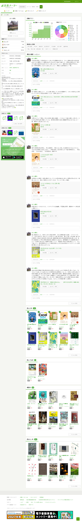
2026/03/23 (52, 137)
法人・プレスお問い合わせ (37, 502)
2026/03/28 (52, 107)
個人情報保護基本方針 (31, 499)
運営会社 (22, 499)
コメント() (45, 107)
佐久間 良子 (47, 46)
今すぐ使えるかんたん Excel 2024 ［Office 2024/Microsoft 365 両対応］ (59, 97)
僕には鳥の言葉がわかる (47, 69)
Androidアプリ (23, 504)
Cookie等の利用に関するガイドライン (47, 499)
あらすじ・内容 (53, 73)
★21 (41, 294)
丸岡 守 (50, 478)
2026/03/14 (52, 195)
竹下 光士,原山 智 (52, 426)
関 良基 (71, 406)
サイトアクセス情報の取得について (65, 499)
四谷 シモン (40, 426)
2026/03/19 (52, 167)
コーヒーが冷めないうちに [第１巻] (50, 183)
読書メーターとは (24, 497)
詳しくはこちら (7, 144)
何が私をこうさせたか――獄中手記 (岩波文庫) (42, 456)
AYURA (35, 46)
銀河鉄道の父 (51, 403)
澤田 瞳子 (71, 458)
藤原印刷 (66, 46)
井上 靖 (60, 458)
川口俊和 (53, 46)
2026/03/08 (52, 294)
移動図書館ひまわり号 (42, 475)
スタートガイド (33, 497)
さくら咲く (35, 58)
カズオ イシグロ (62, 478)
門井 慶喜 (50, 406)
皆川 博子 (59, 46)
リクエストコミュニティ (50, 502)
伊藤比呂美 (55, 49)
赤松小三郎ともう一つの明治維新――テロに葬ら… (74, 405)
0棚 (10, 70)
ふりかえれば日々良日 (47, 154)
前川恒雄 (39, 478)
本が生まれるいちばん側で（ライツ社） (51, 248)
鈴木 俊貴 (30, 46)
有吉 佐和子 (51, 458)
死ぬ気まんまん (30, 475)
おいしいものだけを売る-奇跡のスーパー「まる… (53, 477)
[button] (41, 6)
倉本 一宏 (29, 426)
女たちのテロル (41, 376)
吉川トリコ (48, 49)
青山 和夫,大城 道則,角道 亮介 (36, 49)
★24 (41, 224)
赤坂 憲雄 (29, 458)
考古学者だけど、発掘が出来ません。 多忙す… (53, 346)
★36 (41, 195)
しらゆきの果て (73, 455)
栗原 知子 (29, 378)
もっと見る (62, 39)
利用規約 (42, 497)
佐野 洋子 (29, 478)
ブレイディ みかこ (41, 378)
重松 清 (28, 406)
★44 (41, 137)
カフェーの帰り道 (45, 125)
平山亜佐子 (61, 426)
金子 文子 (40, 458)
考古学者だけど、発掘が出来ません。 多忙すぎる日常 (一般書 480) (60, 282)
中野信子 (39, 406)
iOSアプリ (31, 504)
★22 (41, 107)
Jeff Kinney (72, 426)
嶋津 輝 (40, 46)
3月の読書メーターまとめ (13, 35)
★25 (41, 167)
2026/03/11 (52, 224)
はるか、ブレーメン (31, 403)
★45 (41, 81)
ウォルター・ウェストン (64, 406)
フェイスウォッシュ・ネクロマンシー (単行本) (31, 377)
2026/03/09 (52, 259)
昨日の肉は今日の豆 (46, 211)
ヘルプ (21, 502)
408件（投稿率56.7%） (14, 67)
